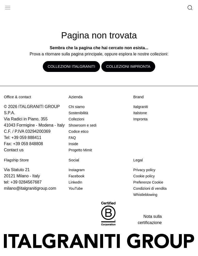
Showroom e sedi (82, 125)
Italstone (140, 113)
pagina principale (86, 54)
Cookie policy (144, 176)
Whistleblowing (145, 195)
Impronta (140, 119)
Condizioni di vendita (150, 188)
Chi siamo (77, 107)
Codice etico (78, 131)
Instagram (77, 170)
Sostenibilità (78, 113)
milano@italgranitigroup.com (30, 188)
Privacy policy (144, 170)
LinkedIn (75, 182)
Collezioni (76, 119)
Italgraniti (140, 107)
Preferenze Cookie (148, 182)
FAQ (72, 138)
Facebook (76, 176)
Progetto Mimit (80, 150)
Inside (73, 144)
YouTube (76, 188)
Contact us (13, 150)
